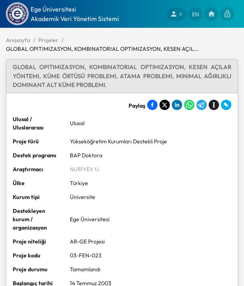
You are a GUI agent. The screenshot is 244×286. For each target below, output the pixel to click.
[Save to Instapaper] (214, 105)
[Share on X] (164, 105)
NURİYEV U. (85, 169)
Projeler (48, 40)
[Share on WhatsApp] (189, 105)
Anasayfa (18, 40)
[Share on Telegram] (201, 105)
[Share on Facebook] (152, 105)
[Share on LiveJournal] (226, 105)
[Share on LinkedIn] (177, 105)
